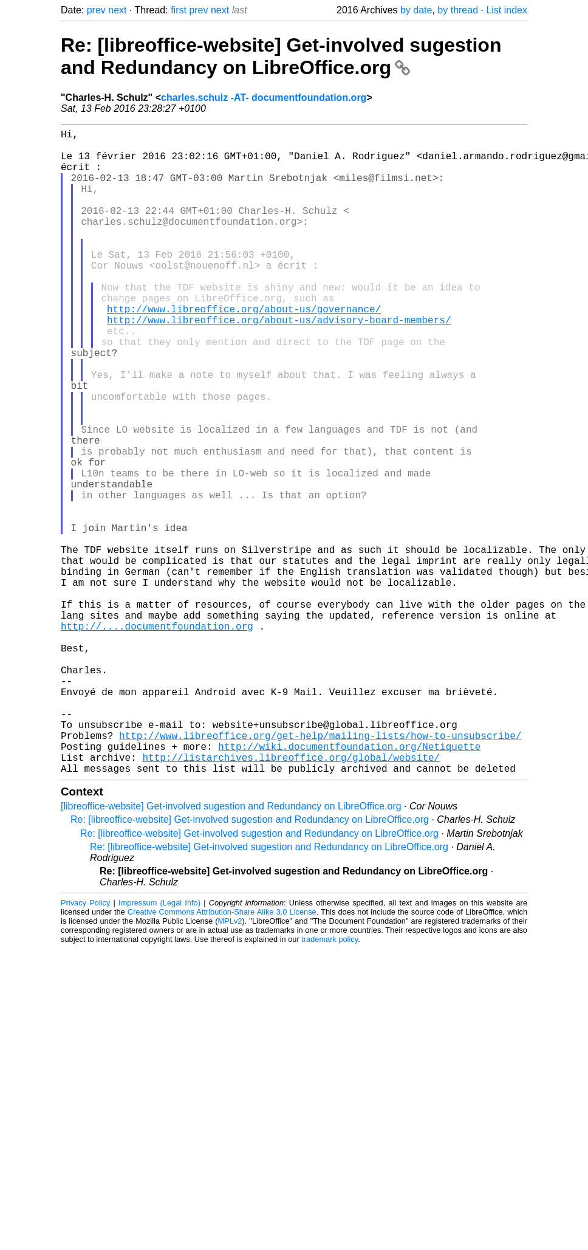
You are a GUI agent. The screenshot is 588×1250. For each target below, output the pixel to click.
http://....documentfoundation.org (157, 737)
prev (96, 10)
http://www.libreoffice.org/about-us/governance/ (244, 350)
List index (506, 10)
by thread (457, 10)
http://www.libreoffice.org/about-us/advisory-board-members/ (279, 363)
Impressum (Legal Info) (159, 1046)
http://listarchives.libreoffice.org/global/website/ (291, 898)
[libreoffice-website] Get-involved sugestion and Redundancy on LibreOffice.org (231, 949)
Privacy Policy (85, 1046)
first (178, 10)
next (117, 10)
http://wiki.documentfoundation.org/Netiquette (349, 884)
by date (416, 10)
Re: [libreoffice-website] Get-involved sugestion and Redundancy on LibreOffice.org (281, 56)
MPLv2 (230, 1064)
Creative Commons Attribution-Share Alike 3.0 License (222, 1055)
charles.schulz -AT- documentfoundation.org (263, 97)
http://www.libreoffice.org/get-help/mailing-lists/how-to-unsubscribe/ (320, 871)
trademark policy (329, 1082)
